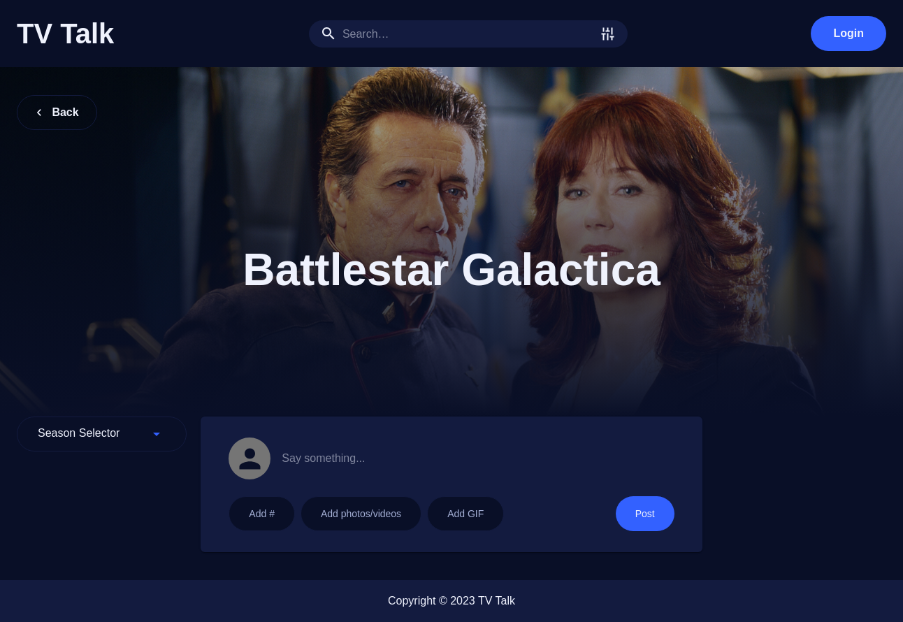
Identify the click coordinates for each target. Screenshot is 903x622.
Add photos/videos (361, 513)
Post (645, 513)
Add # (261, 513)
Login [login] (848, 33)
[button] (101, 434)
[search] (468, 34)
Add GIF (465, 513)
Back (56, 112)
